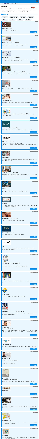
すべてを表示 (5, 17)
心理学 (20, 19)
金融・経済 (31, 17)
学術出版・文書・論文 (13, 17)
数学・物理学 (28, 19)
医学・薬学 (23, 17)
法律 (12, 19)
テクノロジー (5, 19)
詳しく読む (34, 32)
